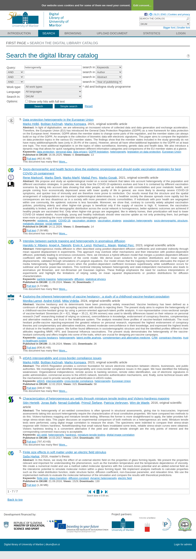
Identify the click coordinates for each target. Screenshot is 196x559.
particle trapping (46, 279)
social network (53, 223)
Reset (89, 106)
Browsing (72, 33)
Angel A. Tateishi (60, 245)
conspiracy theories (170, 337)
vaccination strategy (84, 220)
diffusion (79, 279)
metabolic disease (33, 223)
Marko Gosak (108, 177)
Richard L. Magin (104, 245)
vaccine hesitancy (47, 337)
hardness (70, 434)
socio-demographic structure (171, 220)
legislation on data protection (144, 151)
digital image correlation (120, 434)
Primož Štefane (91, 402)
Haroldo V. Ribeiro (35, 245)
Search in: (13, 96)
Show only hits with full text (46, 101)
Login (181, 33)
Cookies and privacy (179, 14)
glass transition (58, 478)
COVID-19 (64, 220)
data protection (45, 151)
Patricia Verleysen (116, 402)
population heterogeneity (137, 220)
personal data (64, 151)
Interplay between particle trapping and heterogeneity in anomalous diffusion (74, 241)
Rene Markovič (33, 177)
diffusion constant (78, 478)
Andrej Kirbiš (52, 300)
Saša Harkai (31, 456)
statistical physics (95, 279)
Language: (14, 91)
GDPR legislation (99, 151)
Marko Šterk (53, 177)
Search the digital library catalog (64, 43)
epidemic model (46, 220)
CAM (154, 337)
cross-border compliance (78, 381)
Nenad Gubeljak (69, 402)
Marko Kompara (75, 124)
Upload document (112, 33)
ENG (163, 14)
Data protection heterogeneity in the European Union (58, 119)
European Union (171, 151)
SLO (156, 14)
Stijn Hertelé (31, 402)
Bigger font (169, 27)
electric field (125, 478)
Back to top (15, 499)
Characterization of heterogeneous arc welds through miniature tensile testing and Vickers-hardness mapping (96, 398)
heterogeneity (118, 151)
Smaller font (183, 27)
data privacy (80, 151)
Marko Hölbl (31, 124)
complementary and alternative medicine (126, 337)
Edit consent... (142, 5)
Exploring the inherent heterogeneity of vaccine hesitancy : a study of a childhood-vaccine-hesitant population (96, 296)
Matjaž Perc (89, 177)
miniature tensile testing (91, 434)
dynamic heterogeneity (103, 478)
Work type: (14, 87)
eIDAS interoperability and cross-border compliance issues (62, 358)
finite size (42, 478)
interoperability (54, 381)
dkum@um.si (53, 544)
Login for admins (183, 544)
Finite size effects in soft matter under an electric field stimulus (64, 452)
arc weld (42, 434)
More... (63, 161)
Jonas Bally (48, 402)
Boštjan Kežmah (52, 124)
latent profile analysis (88, 337)
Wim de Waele (139, 402)
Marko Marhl (71, 177)
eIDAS (41, 381)
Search (48, 33)
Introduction (19, 33)
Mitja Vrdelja (70, 300)
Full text (31, 158)
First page (16, 43)
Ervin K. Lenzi (82, 245)
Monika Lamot (32, 300)
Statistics (151, 33)
